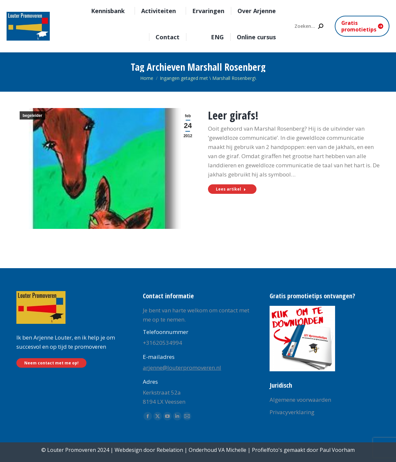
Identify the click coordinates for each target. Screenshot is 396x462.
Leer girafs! (233, 115)
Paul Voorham (337, 449)
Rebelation (170, 449)
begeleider (32, 115)
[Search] (308, 26)
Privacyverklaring (292, 412)
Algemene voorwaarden (300, 399)
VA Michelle (232, 449)
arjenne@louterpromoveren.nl (182, 367)
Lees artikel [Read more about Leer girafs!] (231, 189)
